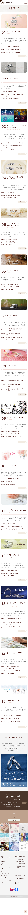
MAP (24, 802)
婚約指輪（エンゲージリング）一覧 (6, 863)
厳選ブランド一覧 (5, 871)
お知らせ (9, 806)
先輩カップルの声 (5, 873)
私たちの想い (4, 875)
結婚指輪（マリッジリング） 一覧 (6, 858)
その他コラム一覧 (21, 870)
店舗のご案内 (4, 877)
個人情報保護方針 (21, 878)
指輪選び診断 (20, 859)
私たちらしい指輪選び (20, 856)
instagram (14, 820)
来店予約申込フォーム (20, 875)
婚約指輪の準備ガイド (21, 863)
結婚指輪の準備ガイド (21, 861)
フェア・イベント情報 (6, 880)
